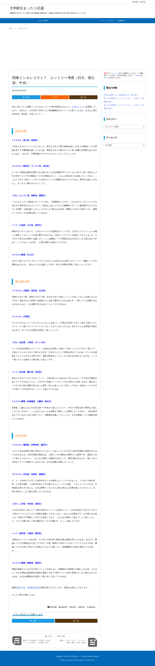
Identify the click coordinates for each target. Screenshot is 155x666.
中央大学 (72, 607)
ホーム (13, 28)
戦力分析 (24, 28)
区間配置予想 (33, 588)
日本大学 (81, 607)
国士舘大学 (63, 607)
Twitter (137, 75)
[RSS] (55, 97)
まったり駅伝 (117, 73)
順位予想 (21, 588)
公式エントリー (78, 107)
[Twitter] (26, 97)
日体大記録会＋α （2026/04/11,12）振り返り (121, 95)
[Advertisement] (77, 50)
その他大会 (91, 607)
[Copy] (83, 97)
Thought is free (89, 660)
